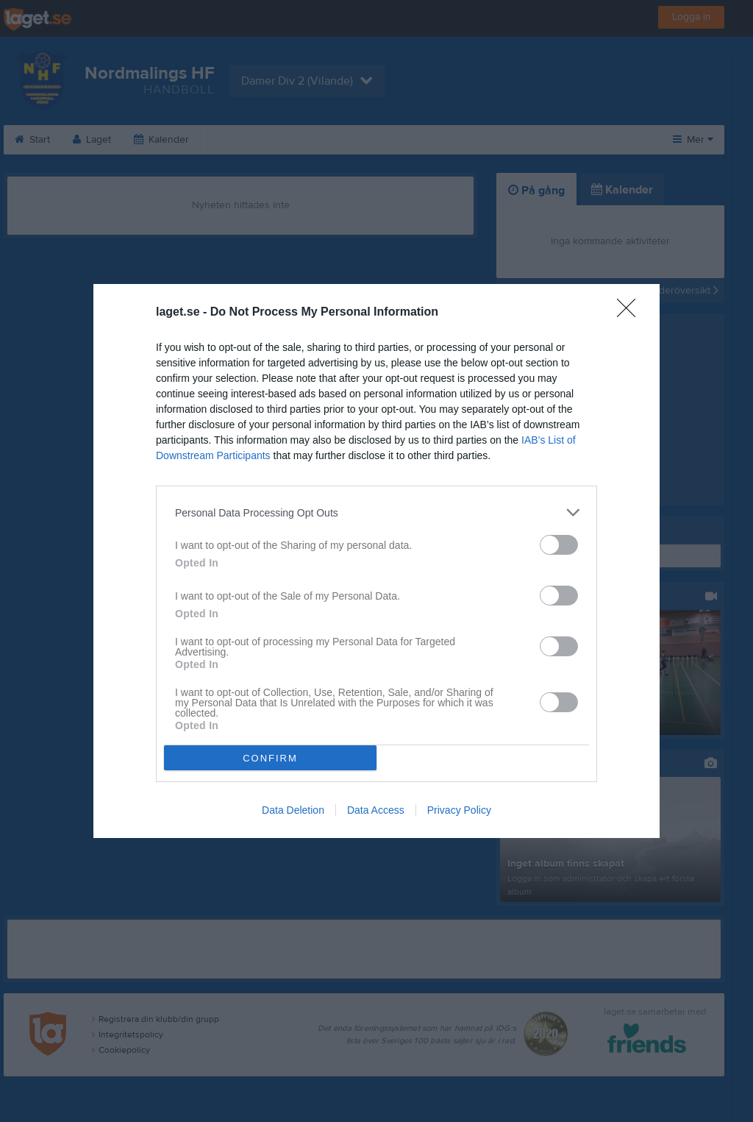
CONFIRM (270, 758)
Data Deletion (293, 810)
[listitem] (376, 512)
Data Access (375, 810)
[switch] (559, 545)
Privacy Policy (459, 810)
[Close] (631, 313)
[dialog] (376, 561)
